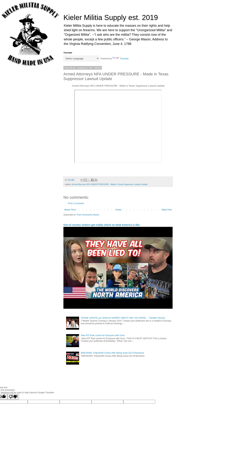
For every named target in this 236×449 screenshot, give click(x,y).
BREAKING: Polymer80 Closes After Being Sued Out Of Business (112, 353)
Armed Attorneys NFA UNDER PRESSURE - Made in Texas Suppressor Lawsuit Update (110, 184)
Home (118, 209)
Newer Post (69, 209)
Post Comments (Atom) (88, 215)
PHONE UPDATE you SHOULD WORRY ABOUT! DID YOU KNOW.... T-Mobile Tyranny (123, 318)
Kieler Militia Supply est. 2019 (110, 17)
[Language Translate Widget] (81, 58)
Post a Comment (76, 203)
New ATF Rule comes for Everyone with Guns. (103, 335)
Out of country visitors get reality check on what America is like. (101, 224)
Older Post (166, 209)
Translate (120, 58)
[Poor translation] (13, 397)
